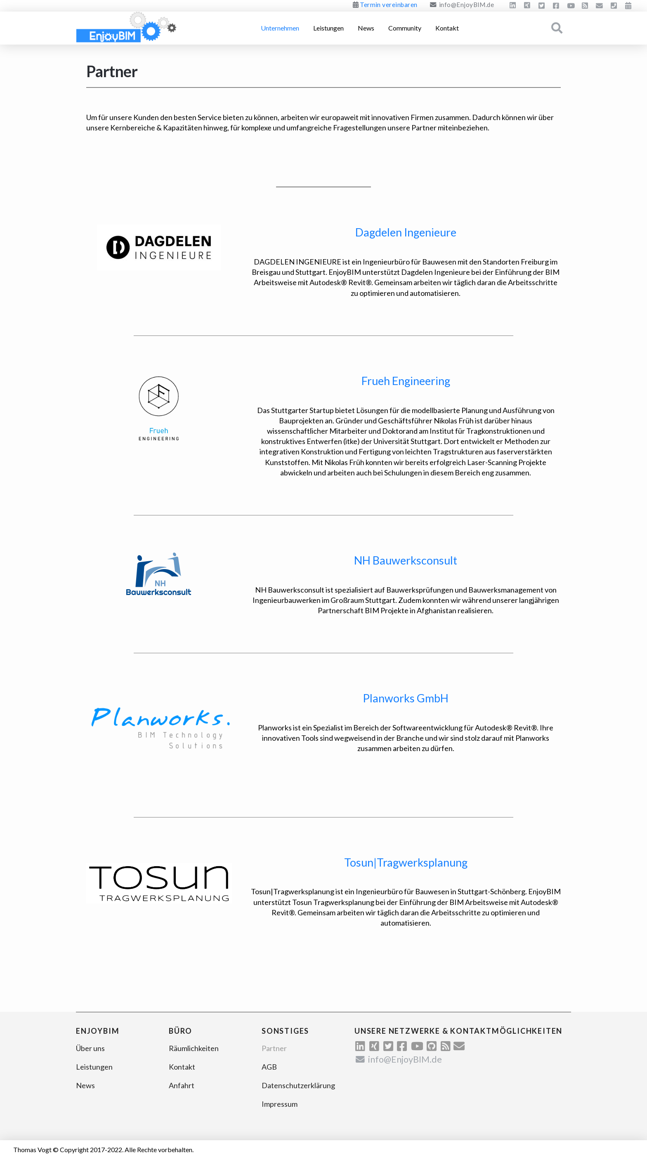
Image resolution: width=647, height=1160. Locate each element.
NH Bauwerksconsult (405, 560)
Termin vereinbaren (388, 4)
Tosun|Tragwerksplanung (406, 862)
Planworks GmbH (406, 698)
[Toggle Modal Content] (557, 28)
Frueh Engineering (405, 380)
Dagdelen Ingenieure (405, 232)
